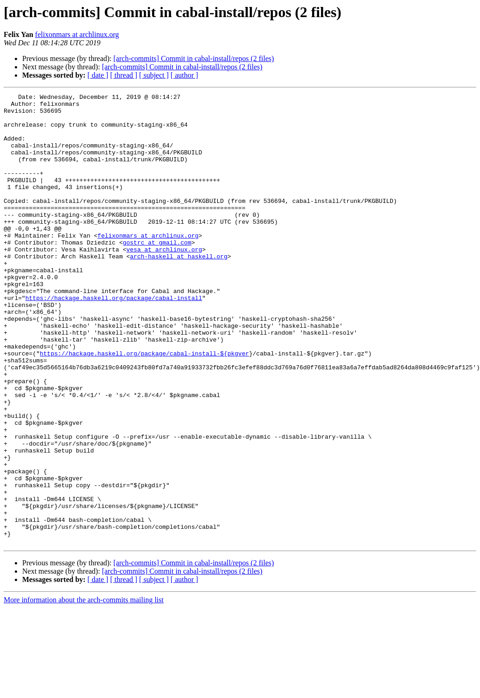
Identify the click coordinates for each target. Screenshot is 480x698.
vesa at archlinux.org (164, 281)
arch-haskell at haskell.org (179, 289)
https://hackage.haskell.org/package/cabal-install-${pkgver (144, 406)
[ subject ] (154, 75)
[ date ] (97, 75)
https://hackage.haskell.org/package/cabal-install (113, 339)
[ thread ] (123, 75)
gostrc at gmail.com (157, 273)
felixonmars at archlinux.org (77, 34)
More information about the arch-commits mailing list (84, 690)
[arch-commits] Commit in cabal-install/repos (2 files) (193, 58)
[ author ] (184, 75)
